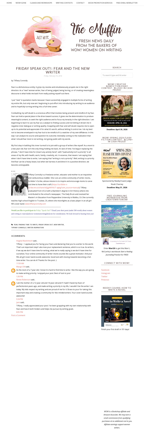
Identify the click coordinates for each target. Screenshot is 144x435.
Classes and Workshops (41, 3)
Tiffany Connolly (18, 227)
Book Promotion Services (100, 3)
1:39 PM (19, 276)
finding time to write (28, 225)
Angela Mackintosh (24, 241)
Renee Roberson (23, 279)
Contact (80, 3)
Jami (18, 302)
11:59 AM (20, 263)
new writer (59, 225)
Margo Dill (20, 266)
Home (9, 3)
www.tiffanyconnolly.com (35, 204)
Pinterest (105, 280)
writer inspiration (35, 227)
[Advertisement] (117, 370)
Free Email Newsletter (126, 3)
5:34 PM (19, 299)
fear (16, 225)
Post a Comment (18, 315)
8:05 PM (19, 312)
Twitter (104, 276)
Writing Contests (64, 3)
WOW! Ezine (21, 3)
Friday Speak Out (45, 225)
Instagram (105, 273)
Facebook (105, 270)
